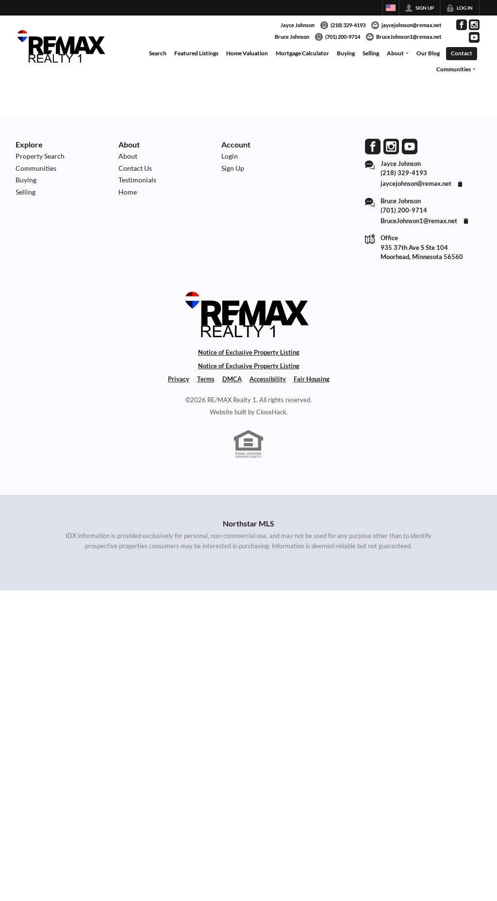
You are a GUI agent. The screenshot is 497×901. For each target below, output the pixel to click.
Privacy (178, 379)
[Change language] (391, 8)
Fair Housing (312, 379)
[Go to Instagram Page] (474, 24)
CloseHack (271, 412)
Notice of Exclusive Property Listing (248, 352)
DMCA (232, 379)
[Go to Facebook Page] (461, 24)
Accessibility (267, 379)
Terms (206, 379)
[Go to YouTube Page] (474, 37)
